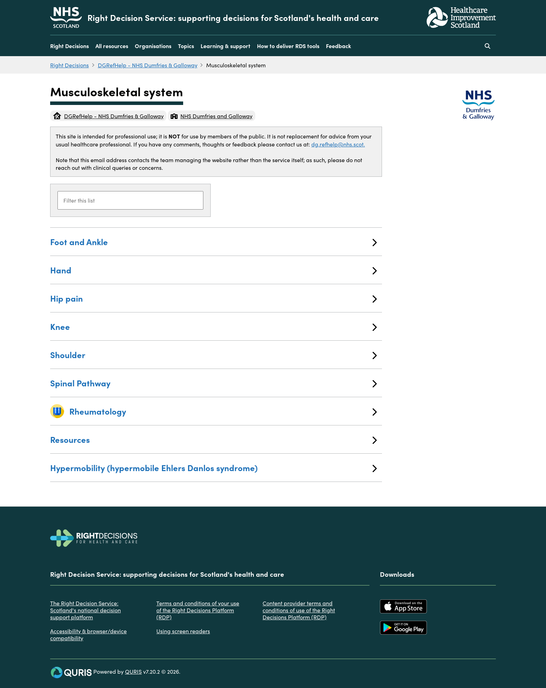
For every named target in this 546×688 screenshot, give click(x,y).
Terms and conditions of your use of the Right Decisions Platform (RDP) (197, 609)
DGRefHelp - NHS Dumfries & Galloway (147, 65)
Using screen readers (183, 630)
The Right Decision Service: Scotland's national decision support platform (85, 609)
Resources (213, 439)
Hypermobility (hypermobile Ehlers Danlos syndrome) (213, 467)
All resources (111, 45)
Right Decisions (69, 45)
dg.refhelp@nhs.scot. (338, 144)
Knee (213, 326)
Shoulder (213, 354)
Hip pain (213, 298)
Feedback (338, 45)
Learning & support (225, 45)
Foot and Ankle (213, 241)
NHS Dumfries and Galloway (211, 116)
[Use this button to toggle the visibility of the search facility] (487, 45)
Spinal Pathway (213, 382)
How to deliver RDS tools (288, 45)
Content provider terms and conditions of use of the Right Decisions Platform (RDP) (299, 609)
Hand (213, 269)
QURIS (133, 671)
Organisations (153, 45)
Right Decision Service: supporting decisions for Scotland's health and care (233, 17)
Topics (186, 45)
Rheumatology (223, 411)
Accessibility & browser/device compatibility (88, 634)
